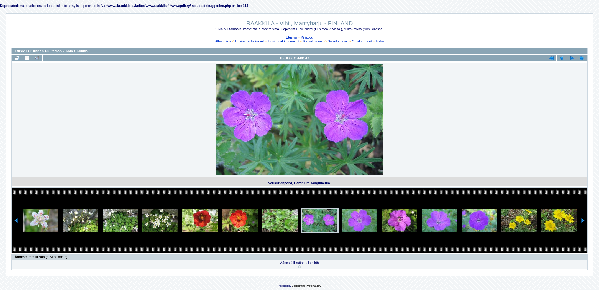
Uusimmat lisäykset (249, 41)
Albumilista (223, 41)
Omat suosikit (362, 41)
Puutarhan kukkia (59, 51)
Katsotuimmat (313, 41)
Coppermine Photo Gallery (306, 285)
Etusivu (291, 37)
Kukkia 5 (83, 51)
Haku (380, 41)
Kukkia (35, 51)
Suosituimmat (338, 41)
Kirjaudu (307, 37)
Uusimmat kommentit (283, 41)
